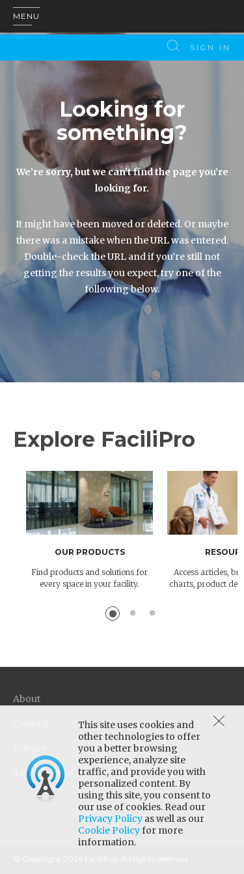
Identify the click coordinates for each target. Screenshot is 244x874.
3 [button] (152, 613)
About (26, 699)
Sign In (210, 47)
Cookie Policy (109, 830)
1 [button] (112, 613)
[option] (96, 530)
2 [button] (132, 613)
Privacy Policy (110, 819)
